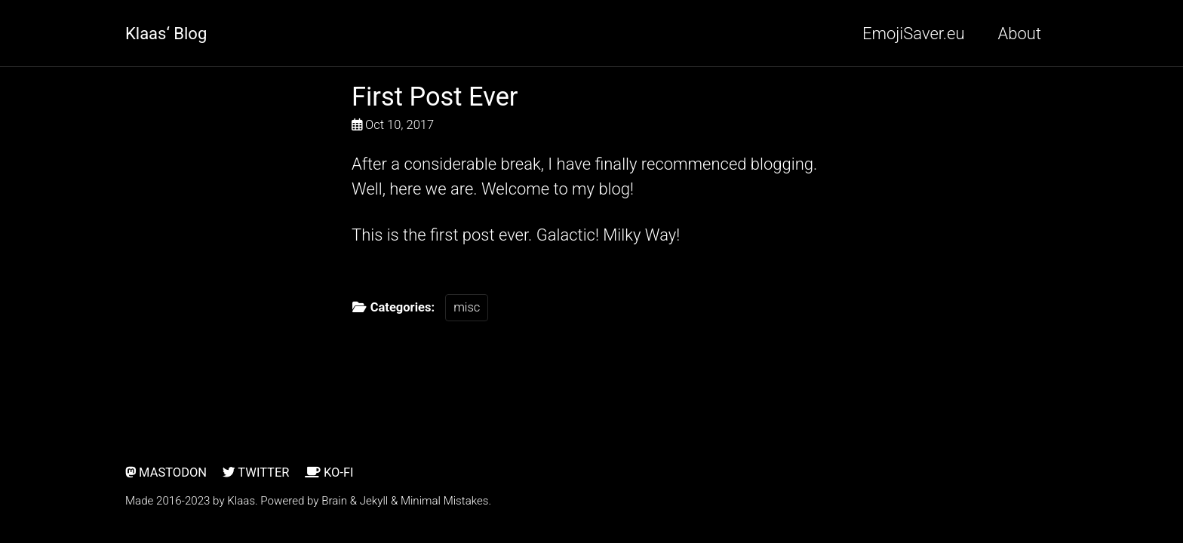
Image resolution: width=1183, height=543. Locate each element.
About (1019, 33)
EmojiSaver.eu (913, 33)
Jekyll (374, 501)
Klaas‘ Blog (166, 33)
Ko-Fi (329, 472)
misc (466, 307)
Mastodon (166, 472)
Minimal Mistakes (445, 501)
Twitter (256, 472)
